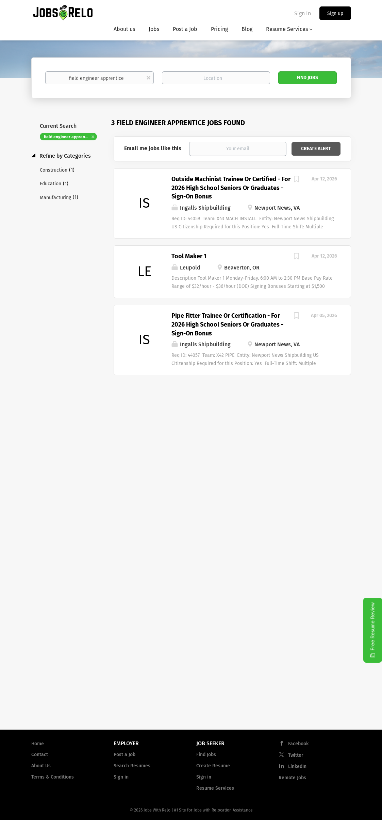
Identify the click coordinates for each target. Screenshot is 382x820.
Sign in (302, 13)
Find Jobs (307, 78)
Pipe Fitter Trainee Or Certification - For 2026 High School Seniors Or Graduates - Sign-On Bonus (227, 324)
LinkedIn (297, 766)
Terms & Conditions (52, 777)
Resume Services (215, 788)
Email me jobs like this (152, 148)
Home (37, 744)
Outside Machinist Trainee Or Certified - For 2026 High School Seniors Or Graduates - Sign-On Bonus (230, 187)
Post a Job (124, 754)
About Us (41, 766)
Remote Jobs (292, 778)
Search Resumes (132, 766)
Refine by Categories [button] (64, 156)
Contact (39, 754)
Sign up (335, 13)
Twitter (295, 755)
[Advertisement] (232, 429)
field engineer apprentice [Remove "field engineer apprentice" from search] (68, 137)
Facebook (298, 744)
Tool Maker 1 (188, 256)
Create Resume (213, 766)
